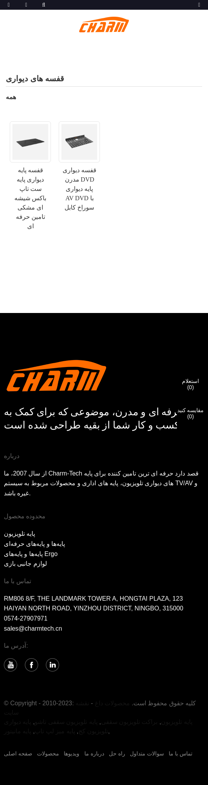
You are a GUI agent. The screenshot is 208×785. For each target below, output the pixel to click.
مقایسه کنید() (190, 413)
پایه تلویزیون (19, 533)
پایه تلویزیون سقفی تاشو (66, 722)
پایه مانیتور (17, 731)
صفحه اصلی (18, 753)
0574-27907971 (25, 618)
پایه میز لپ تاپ (55, 731)
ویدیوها (71, 753)
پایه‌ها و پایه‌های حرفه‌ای (34, 543)
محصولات (48, 753)
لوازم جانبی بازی (25, 563)
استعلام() (190, 384)
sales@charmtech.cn (33, 628)
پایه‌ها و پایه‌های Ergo (31, 554)
